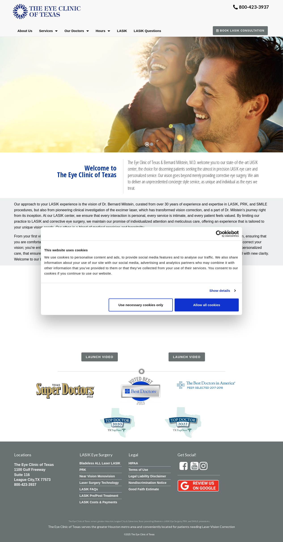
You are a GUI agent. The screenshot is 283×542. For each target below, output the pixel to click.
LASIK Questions (147, 31)
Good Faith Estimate (144, 489)
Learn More (61, 125)
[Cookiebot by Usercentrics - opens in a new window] (219, 233)
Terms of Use (138, 470)
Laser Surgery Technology (99, 482)
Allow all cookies (206, 305)
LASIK (122, 31)
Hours (103, 31)
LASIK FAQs (89, 489)
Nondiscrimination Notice (148, 482)
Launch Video (99, 357)
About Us (24, 31)
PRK (83, 470)
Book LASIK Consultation (240, 30)
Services (48, 31)
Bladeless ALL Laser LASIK (100, 463)
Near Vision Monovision (97, 476)
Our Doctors (76, 31)
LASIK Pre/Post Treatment (99, 495)
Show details (219, 290)
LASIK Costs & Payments (98, 502)
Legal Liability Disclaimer (147, 476)
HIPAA (133, 463)
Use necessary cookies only (140, 305)
